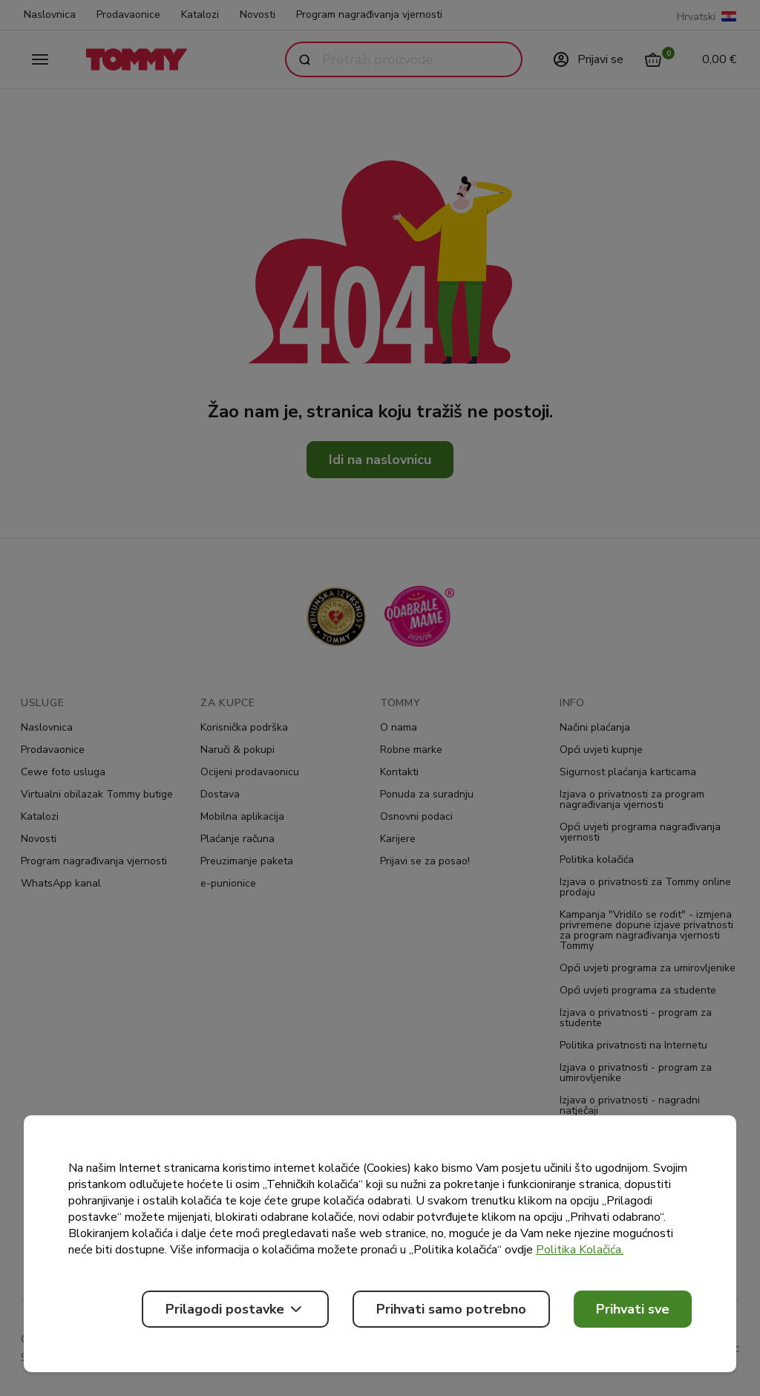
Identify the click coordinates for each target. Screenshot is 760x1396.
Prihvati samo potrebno (451, 1309)
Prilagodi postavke (235, 1309)
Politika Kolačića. (579, 1250)
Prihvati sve (632, 1309)
